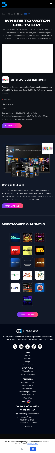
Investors (28, 426)
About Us (27, 358)
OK (33, 449)
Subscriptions (27, 385)
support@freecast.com (27, 413)
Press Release (27, 365)
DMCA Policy (27, 368)
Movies (20, 14)
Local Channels (27, 395)
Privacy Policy (27, 371)
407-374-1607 (27, 410)
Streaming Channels (27, 391)
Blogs (27, 362)
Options (24, 449)
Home (4, 14)
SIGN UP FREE (11, 125)
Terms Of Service (27, 374)
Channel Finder (27, 382)
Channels (12, 14)
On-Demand (27, 388)
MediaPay (28, 398)
